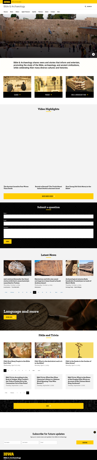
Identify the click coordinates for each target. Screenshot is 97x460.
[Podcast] (49, 84)
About (46, 11)
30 (35, 293)
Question (6, 227)
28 (27, 292)
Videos (17, 11)
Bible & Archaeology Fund (79, 95)
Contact (53, 11)
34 (51, 292)
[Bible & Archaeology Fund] (80, 84)
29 (31, 292)
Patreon (40, 11)
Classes (6, 11)
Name (5, 213)
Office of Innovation (16, 2)
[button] (88, 6)
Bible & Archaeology (14, 6)
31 (39, 292)
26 (19, 292)
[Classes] (17, 84)
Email (5, 220)
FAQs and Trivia (48, 335)
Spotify (34, 11)
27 (23, 292)
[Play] (93, 54)
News (11, 11)
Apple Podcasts (26, 11)
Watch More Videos (48, 196)
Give (58, 11)
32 (43, 292)
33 (47, 292)
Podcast (48, 95)
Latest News (48, 255)
